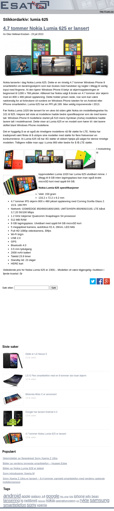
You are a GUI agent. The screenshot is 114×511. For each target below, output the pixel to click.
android (12, 496)
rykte (84, 500)
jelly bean (92, 496)
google (52, 496)
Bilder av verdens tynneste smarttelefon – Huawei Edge (35, 463)
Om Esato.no (107, 11)
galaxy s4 (38, 496)
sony (31, 504)
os (77, 500)
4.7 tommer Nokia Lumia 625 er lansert (46, 28)
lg (22, 501)
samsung (99, 500)
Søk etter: (8, 287)
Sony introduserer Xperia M (18, 473)
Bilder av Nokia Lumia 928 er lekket (23, 468)
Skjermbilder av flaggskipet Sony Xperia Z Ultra (30, 458)
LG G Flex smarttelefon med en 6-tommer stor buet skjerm (55, 375)
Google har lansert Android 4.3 (41, 412)
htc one (64, 496)
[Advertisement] (31, 316)
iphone (79, 496)
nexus (41, 500)
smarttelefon (14, 505)
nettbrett (30, 500)
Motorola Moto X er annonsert (41, 394)
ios (71, 496)
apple (26, 496)
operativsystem (66, 500)
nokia (50, 500)
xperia (42, 505)
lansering (11, 500)
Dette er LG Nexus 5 (36, 354)
